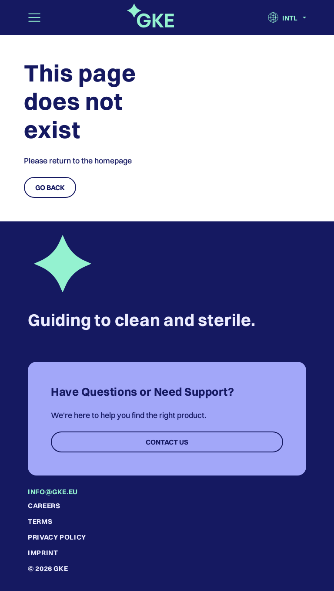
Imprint (43, 552)
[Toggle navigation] (34, 17)
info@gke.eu (53, 491)
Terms (40, 521)
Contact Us (167, 442)
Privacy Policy (57, 536)
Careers (44, 505)
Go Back (50, 187)
